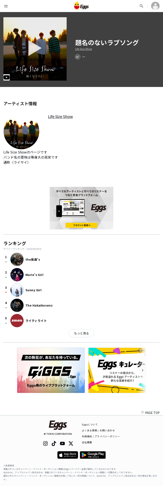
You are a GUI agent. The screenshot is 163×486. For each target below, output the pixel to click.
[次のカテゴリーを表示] (142, 370)
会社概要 (87, 442)
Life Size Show (83, 49)
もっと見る (81, 333)
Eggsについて (90, 424)
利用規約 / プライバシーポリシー (101, 436)
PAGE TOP (150, 413)
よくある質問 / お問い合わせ (98, 430)
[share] (77, 56)
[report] (83, 56)
